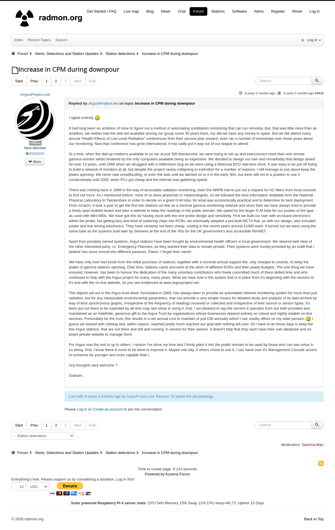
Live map (131, 11)
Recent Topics (39, 40)
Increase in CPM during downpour (165, 103)
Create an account (108, 409)
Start (19, 81)
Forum (198, 11)
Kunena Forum (178, 474)
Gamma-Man (313, 445)
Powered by (155, 474)
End (92, 81)
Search (61, 40)
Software (239, 11)
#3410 (319, 93)
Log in (315, 11)
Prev (34, 81)
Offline (35, 143)
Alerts (259, 11)
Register (278, 11)
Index (18, 40)
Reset (297, 11)
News (165, 11)
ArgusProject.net (35, 94)
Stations (218, 11)
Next (78, 81)
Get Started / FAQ (101, 11)
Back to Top (314, 519)
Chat (182, 11)
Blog (150, 11)
